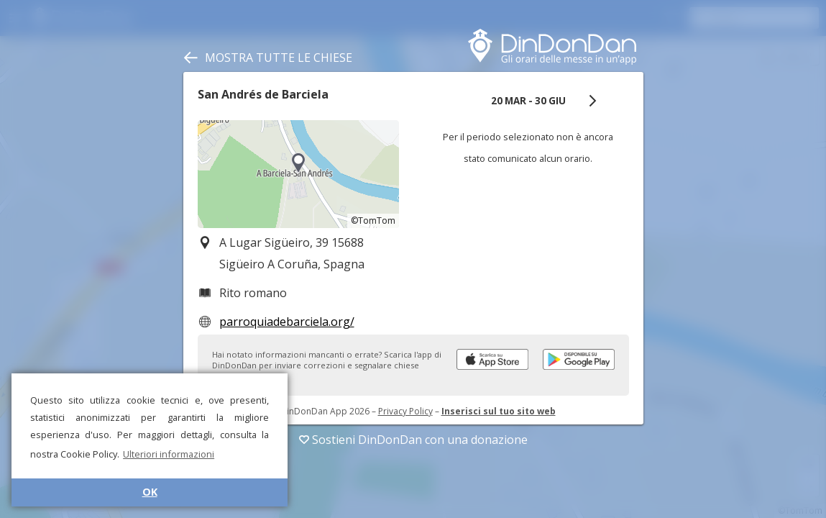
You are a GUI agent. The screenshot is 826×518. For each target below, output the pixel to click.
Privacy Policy (405, 411)
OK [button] (149, 492)
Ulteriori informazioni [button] (168, 453)
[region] (298, 174)
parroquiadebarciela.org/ (286, 322)
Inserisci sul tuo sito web (498, 411)
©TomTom (373, 220)
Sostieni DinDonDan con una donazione (413, 439)
